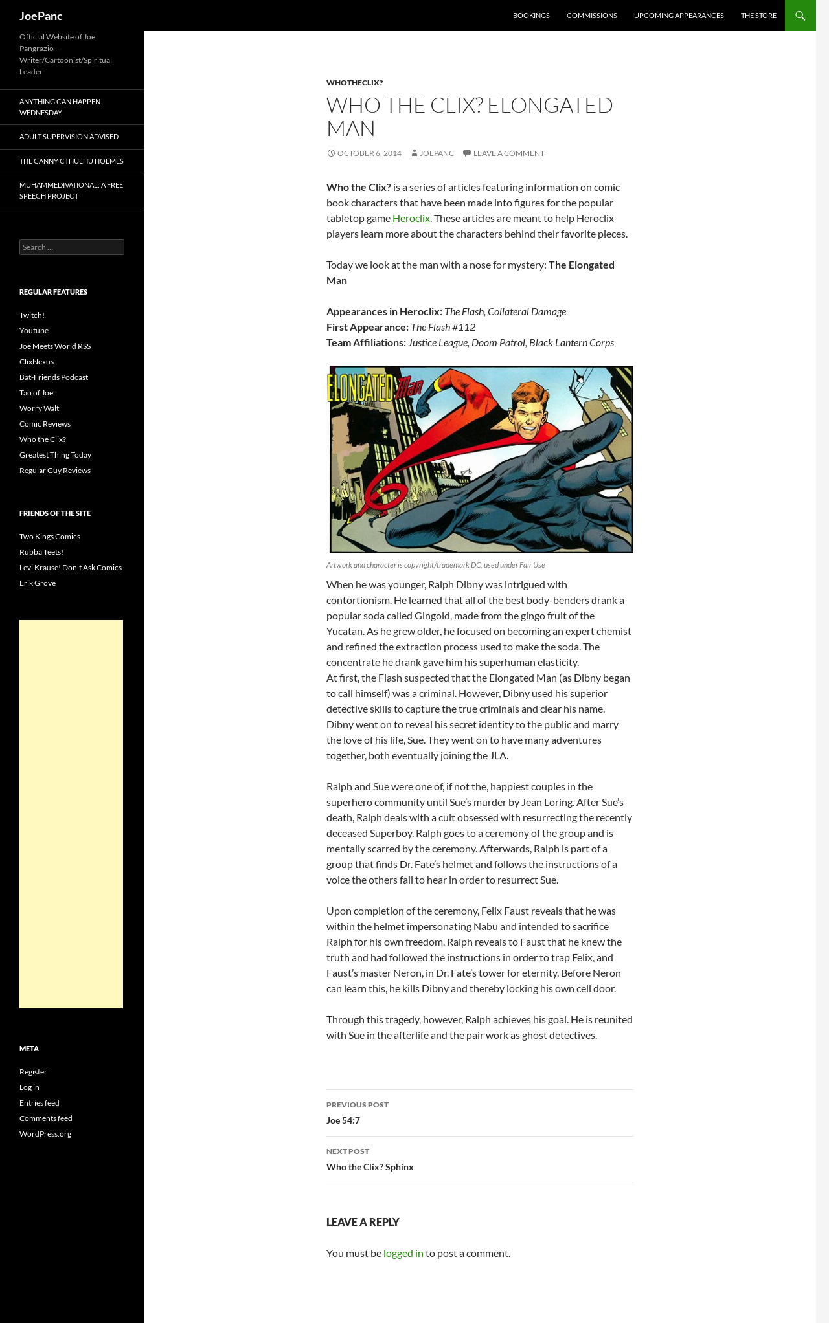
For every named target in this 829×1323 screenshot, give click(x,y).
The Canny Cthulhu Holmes (71, 161)
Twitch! (32, 315)
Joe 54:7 (479, 1111)
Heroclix (411, 218)
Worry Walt (39, 408)
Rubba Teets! (41, 552)
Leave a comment (509, 153)
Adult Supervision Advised (69, 136)
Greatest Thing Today (55, 455)
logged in (403, 1253)
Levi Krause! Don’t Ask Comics (70, 567)
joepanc (437, 153)
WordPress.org (45, 1134)
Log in (29, 1087)
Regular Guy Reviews (55, 470)
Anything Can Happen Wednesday (59, 107)
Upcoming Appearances (679, 15)
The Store (759, 15)
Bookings (531, 15)
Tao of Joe (36, 392)
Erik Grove (37, 583)
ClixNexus (36, 361)
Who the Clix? (42, 439)
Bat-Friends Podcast (53, 377)
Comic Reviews (45, 423)
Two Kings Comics (49, 536)
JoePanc (41, 15)
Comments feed (46, 1118)
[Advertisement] (71, 814)
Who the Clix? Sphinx (479, 1158)
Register (33, 1071)
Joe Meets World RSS (55, 346)
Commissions (592, 15)
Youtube (34, 330)
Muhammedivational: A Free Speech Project (71, 190)
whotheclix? (354, 82)
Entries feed (39, 1102)
